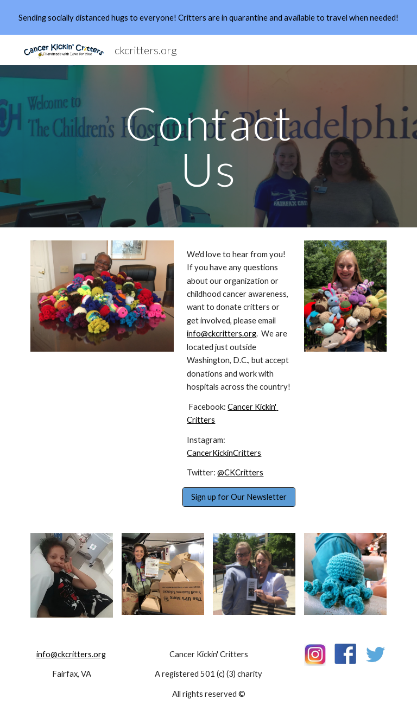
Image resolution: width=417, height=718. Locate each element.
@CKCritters (240, 472)
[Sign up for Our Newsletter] (238, 497)
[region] (208, 17)
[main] (208, 146)
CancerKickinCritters (224, 453)
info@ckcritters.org (221, 333)
